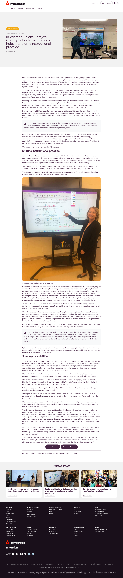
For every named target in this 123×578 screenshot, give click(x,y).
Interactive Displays (33, 507)
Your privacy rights (36, 564)
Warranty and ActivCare (100, 509)
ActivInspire (30, 533)
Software (29, 527)
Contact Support (98, 515)
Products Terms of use (79, 564)
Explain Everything (31, 531)
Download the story (69, 447)
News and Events (10, 513)
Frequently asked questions (101, 513)
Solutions (20, 8)
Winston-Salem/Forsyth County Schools (41, 77)
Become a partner (10, 535)
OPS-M (51, 513)
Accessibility (9, 523)
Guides (76, 535)
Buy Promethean (106, 3)
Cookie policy (109, 564)
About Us (9, 507)
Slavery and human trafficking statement (51, 567)
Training (97, 527)
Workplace (76, 513)
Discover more (12, 496)
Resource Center (30, 8)
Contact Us (8, 515)
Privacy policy (50, 564)
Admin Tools (30, 535)
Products (12, 8)
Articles (76, 529)
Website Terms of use (63, 564)
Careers (8, 511)
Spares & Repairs (53, 533)
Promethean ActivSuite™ (33, 529)
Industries (77, 507)
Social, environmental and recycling (17, 564)
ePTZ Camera (52, 529)
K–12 (75, 509)
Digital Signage (31, 514)
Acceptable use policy (95, 564)
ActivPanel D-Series (31, 516)
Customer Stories (78, 531)
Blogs (75, 533)
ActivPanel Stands (53, 531)
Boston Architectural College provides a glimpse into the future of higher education (61, 491)
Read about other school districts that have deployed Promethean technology (49, 453)
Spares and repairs (99, 511)
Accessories (52, 527)
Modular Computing (55, 507)
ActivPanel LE (30, 511)
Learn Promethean (99, 531)
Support (40, 8)
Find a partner (9, 533)
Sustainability (9, 519)
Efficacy (8, 517)
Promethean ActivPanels (31, 113)
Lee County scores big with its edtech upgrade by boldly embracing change (23, 490)
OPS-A (50, 511)
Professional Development (101, 529)
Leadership (8, 509)
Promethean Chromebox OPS (56, 509)
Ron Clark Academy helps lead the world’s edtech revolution (97, 490)
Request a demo (95, 3)
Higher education (78, 511)
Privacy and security (11, 521)
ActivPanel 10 (30, 509)
